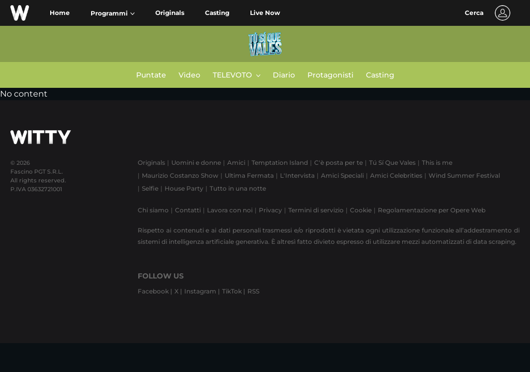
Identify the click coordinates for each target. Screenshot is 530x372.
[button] (113, 13)
